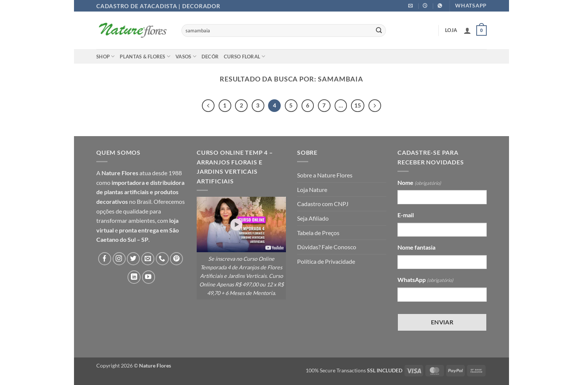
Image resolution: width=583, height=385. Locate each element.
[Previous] (208, 105)
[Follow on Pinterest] (176, 258)
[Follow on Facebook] (104, 258)
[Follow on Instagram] (119, 258)
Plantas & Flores (145, 56)
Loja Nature (312, 189)
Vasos (185, 56)
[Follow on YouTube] (148, 276)
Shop (105, 56)
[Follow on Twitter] (133, 258)
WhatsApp (425, 280)
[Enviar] (379, 30)
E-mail (405, 214)
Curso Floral (244, 56)
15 (357, 105)
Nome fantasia (416, 247)
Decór (210, 57)
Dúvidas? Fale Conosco (326, 246)
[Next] (374, 105)
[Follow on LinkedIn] (134, 276)
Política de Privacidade (326, 261)
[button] (467, 30)
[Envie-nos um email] (147, 258)
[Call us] (162, 258)
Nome (419, 183)
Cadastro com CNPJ (322, 203)
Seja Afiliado (313, 218)
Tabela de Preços (318, 232)
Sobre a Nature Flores (324, 175)
